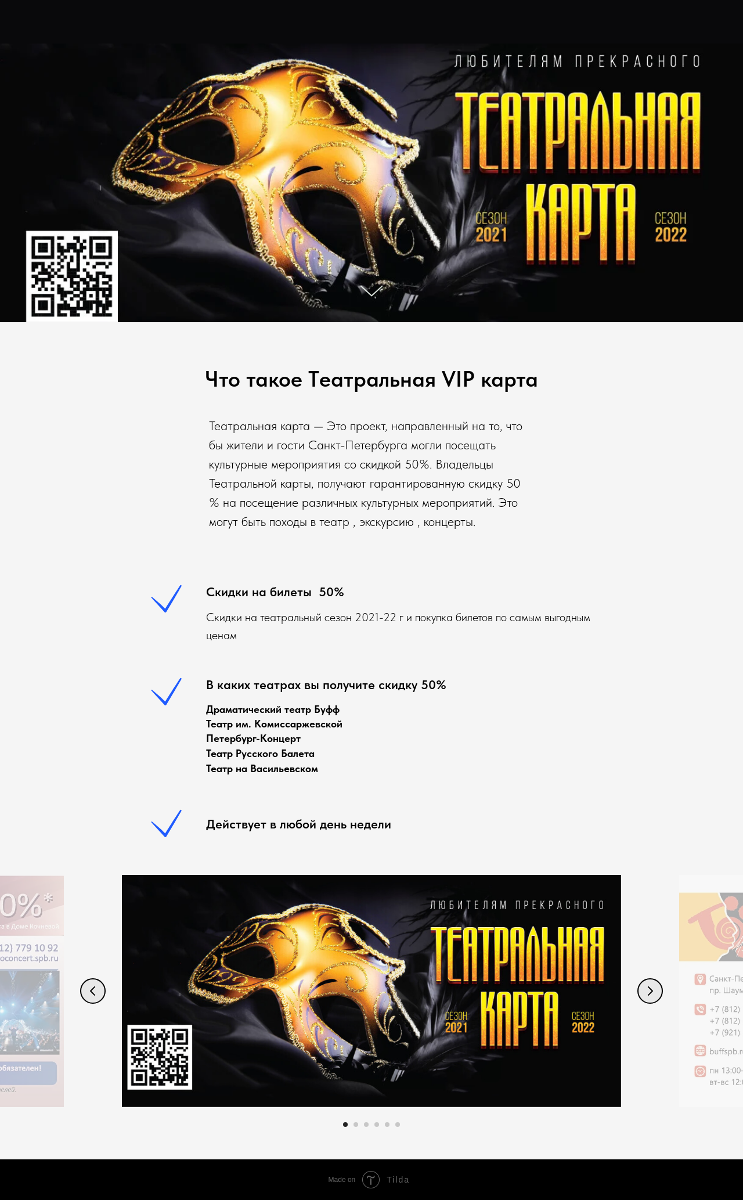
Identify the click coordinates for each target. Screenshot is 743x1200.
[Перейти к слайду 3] (366, 1124)
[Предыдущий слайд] (93, 991)
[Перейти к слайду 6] (397, 1124)
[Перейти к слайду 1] (345, 1124)
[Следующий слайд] (650, 991)
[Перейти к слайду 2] (356, 1124)
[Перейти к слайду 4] (376, 1124)
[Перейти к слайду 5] (387, 1124)
